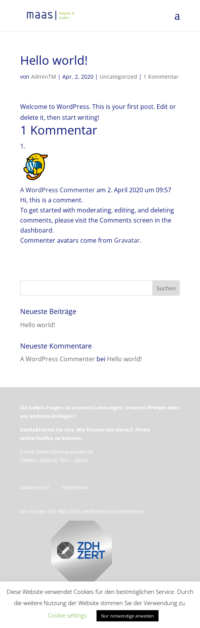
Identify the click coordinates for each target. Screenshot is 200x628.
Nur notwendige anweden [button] (127, 616)
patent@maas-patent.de (64, 451)
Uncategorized (118, 76)
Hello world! (37, 325)
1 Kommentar (161, 76)
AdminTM (43, 76)
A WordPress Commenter (57, 190)
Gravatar (127, 240)
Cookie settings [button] (67, 615)
